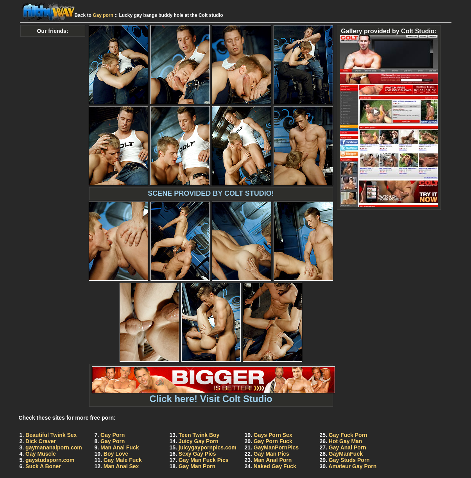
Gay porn (103, 15)
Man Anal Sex (121, 466)
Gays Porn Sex (273, 435)
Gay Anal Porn (347, 447)
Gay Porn (112, 435)
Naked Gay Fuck (275, 466)
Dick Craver (40, 441)
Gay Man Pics (271, 454)
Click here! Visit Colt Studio (213, 394)
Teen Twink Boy (199, 435)
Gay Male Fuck (123, 460)
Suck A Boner (43, 466)
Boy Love (116, 454)
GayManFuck (346, 454)
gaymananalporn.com (53, 447)
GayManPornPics (276, 447)
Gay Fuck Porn (348, 435)
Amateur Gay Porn (352, 466)
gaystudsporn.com (49, 460)
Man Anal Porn (273, 460)
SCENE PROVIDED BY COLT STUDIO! (211, 193)
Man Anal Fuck (119, 447)
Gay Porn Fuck (273, 441)
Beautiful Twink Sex (51, 435)
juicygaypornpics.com (207, 447)
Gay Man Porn (197, 466)
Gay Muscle (40, 454)
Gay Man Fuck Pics (204, 460)
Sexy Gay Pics (197, 454)
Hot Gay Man (345, 441)
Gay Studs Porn (349, 460)
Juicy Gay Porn (198, 441)
